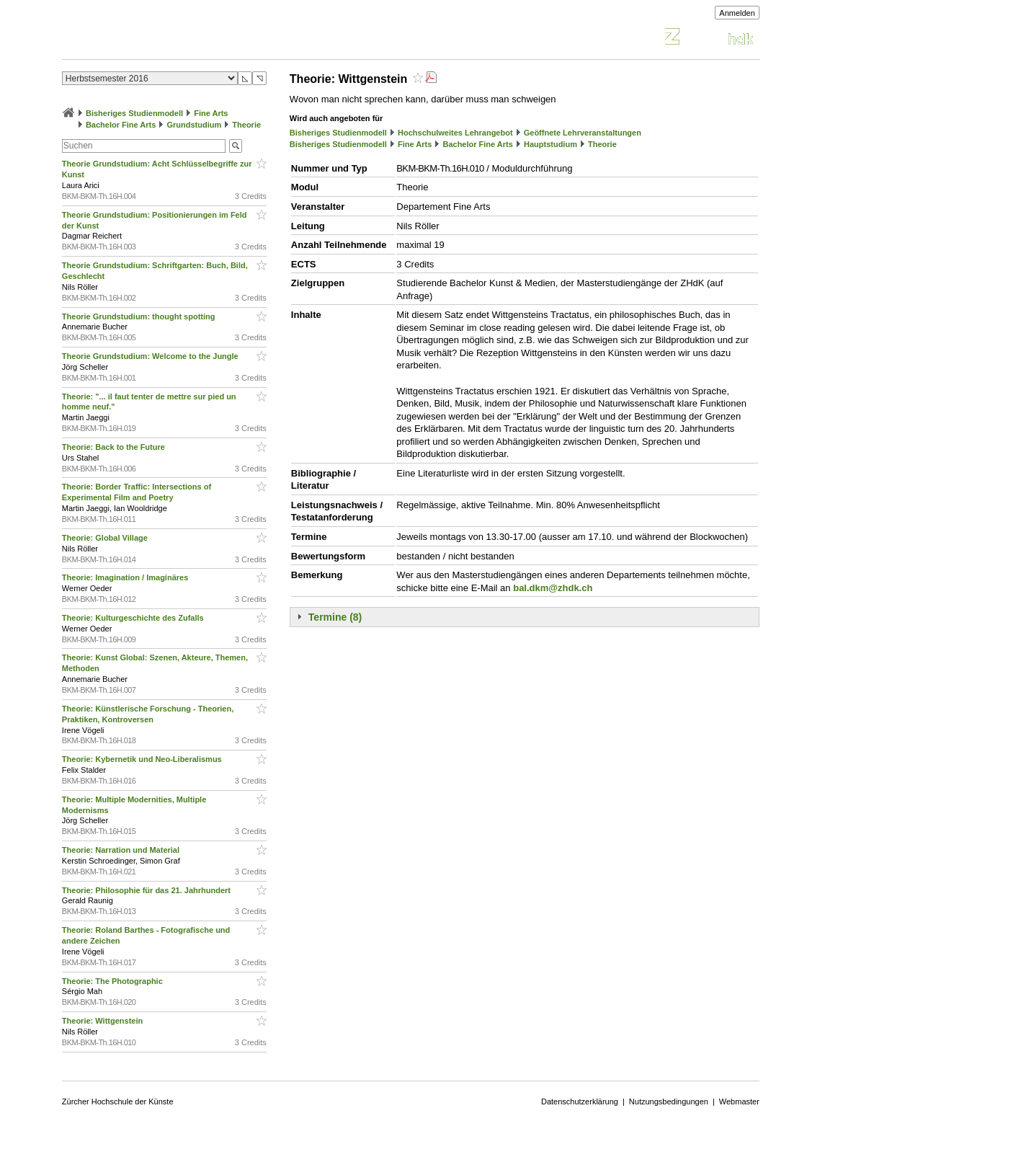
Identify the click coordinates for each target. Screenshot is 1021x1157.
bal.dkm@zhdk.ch (552, 587)
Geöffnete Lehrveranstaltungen (582, 132)
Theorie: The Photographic (113, 981)
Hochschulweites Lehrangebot (455, 132)
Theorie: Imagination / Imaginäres (126, 577)
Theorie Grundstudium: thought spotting (140, 316)
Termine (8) (335, 617)
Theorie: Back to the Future (114, 447)
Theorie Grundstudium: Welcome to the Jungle (151, 356)
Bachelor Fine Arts (121, 124)
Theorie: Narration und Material (122, 850)
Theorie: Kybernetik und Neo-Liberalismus (143, 759)
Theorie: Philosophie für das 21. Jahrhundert (147, 890)
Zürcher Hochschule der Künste (118, 1101)
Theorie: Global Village (106, 537)
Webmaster (739, 1101)
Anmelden (737, 13)
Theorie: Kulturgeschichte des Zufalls (134, 617)
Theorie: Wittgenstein (103, 1020)
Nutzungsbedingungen (668, 1101)
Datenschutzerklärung (579, 1101)
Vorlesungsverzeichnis (168, 38)
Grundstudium (193, 124)
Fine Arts (211, 113)
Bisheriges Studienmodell (134, 113)
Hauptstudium (550, 144)
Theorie (246, 124)
